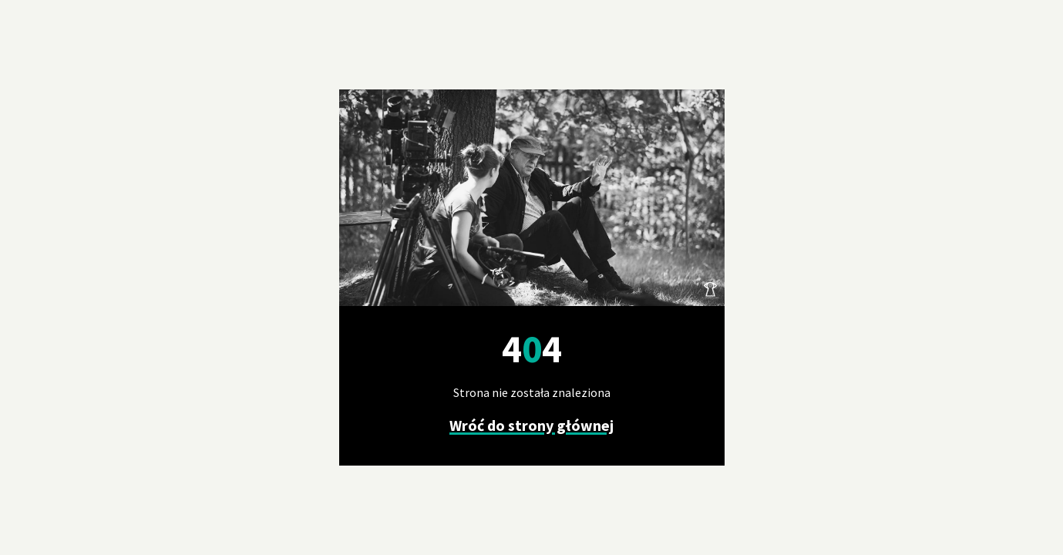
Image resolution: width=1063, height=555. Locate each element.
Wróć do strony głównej (531, 425)
